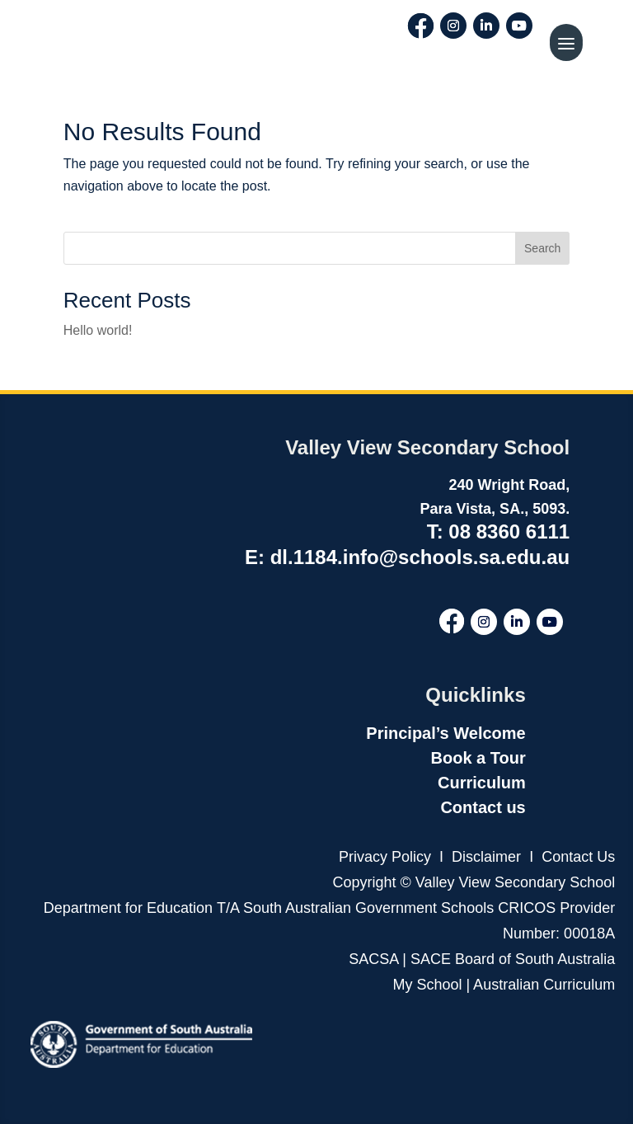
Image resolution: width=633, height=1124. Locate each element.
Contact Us (578, 857)
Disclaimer (484, 857)
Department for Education (128, 908)
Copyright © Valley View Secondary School (473, 882)
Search (542, 248)
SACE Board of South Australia (512, 959)
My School (427, 984)
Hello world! (98, 330)
